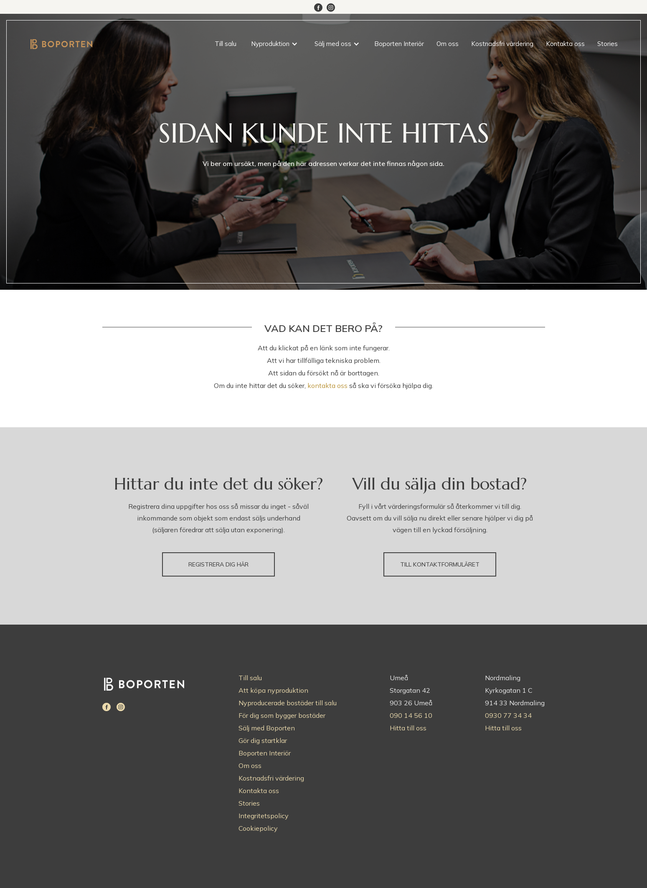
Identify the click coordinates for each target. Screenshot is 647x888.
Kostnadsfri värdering (502, 44)
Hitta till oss (408, 728)
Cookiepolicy (258, 828)
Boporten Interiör (399, 44)
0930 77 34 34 (508, 715)
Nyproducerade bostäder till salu (288, 703)
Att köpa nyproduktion (273, 690)
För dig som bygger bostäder (282, 715)
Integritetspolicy (264, 816)
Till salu (225, 44)
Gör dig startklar (263, 740)
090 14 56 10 (411, 715)
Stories (607, 44)
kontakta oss (327, 385)
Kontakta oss (565, 44)
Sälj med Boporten (267, 728)
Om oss (447, 44)
